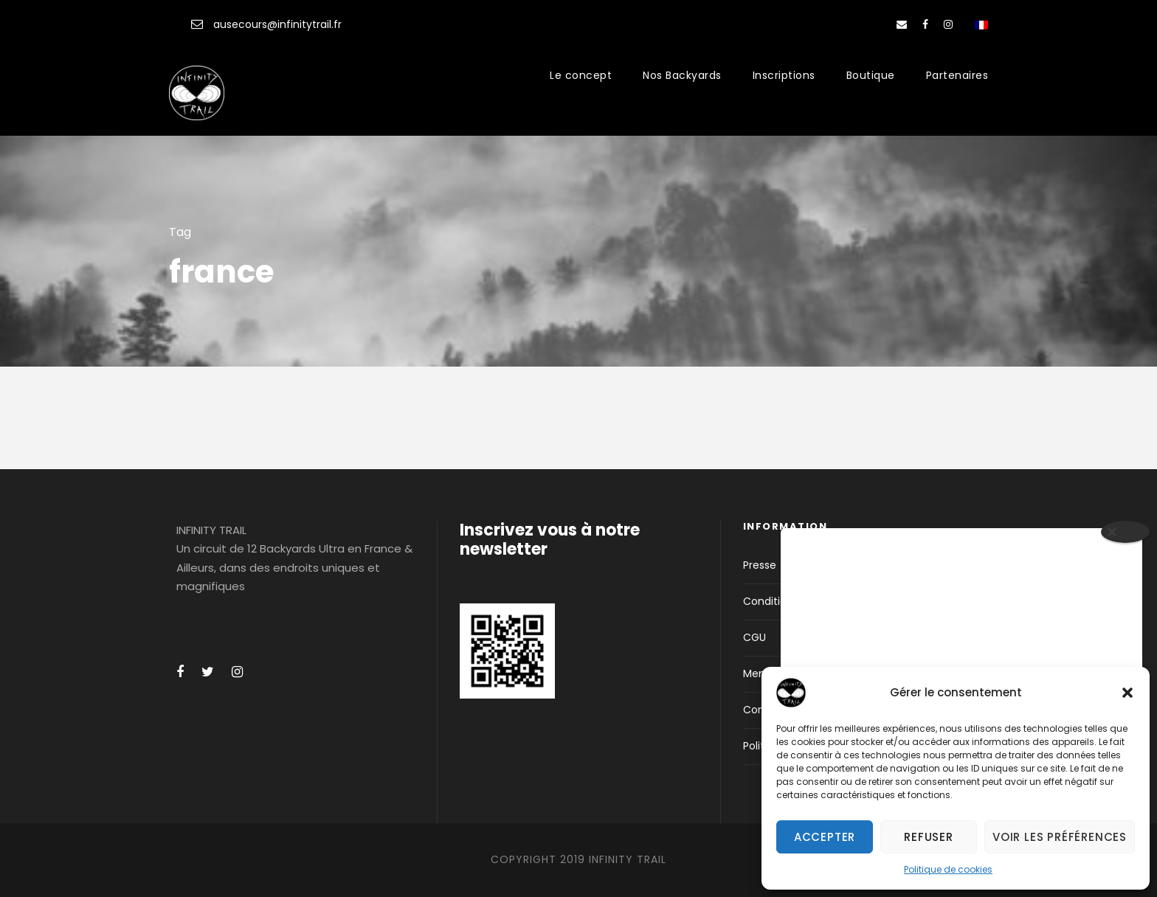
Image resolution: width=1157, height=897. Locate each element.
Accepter (824, 837)
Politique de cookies (948, 869)
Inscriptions (784, 75)
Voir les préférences (1059, 837)
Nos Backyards (682, 75)
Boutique (870, 75)
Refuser (928, 837)
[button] (1127, 692)
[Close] (1125, 532)
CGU (754, 637)
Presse (759, 565)
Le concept (581, 75)
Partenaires (957, 75)
